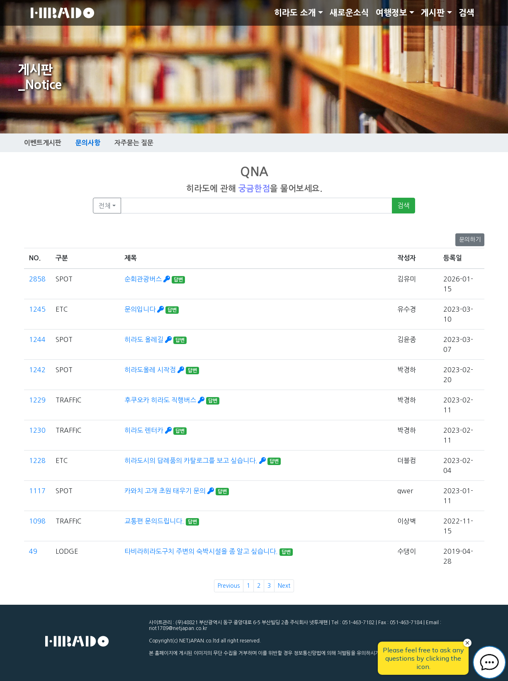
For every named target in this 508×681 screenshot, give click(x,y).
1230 (37, 430)
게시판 (433, 13)
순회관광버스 (148, 279)
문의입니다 (144, 309)
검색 (466, 13)
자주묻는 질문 (133, 143)
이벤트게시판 (42, 143)
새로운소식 (349, 13)
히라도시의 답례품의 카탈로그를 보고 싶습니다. (195, 460)
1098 (37, 521)
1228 (37, 460)
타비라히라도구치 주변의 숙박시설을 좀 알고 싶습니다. (202, 551)
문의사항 (87, 142)
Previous (229, 586)
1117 (37, 490)
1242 (37, 369)
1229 (37, 400)
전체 (104, 205)
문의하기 (470, 239)
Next (284, 586)
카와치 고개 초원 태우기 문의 (170, 490)
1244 (37, 339)
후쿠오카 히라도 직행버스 (165, 400)
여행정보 (391, 13)
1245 (37, 309)
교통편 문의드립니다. (155, 521)
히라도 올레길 (148, 339)
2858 (37, 279)
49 (33, 551)
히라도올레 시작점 (155, 369)
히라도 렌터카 (148, 430)
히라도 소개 (295, 13)
